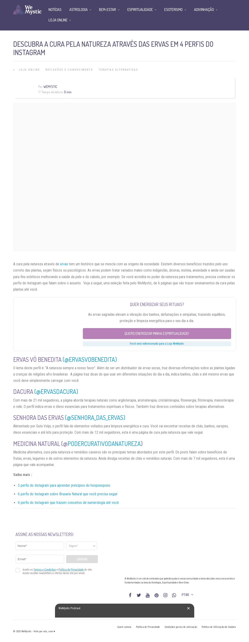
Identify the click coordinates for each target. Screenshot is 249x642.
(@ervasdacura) (56, 391)
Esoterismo (173, 9)
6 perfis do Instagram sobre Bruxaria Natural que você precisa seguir (68, 494)
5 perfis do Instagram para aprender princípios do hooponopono (64, 485)
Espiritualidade (140, 9)
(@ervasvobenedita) (90, 359)
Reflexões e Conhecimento (69, 69)
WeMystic (50, 87)
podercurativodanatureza (104, 443)
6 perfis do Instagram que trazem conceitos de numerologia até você (68, 502)
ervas (64, 264)
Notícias (55, 9)
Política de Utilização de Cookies (219, 627)
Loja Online (29, 69)
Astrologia (78, 9)
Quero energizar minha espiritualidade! (157, 333)
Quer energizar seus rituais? (157, 304)
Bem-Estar (107, 9)
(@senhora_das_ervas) (95, 417)
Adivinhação (204, 9)
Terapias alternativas (118, 69)
